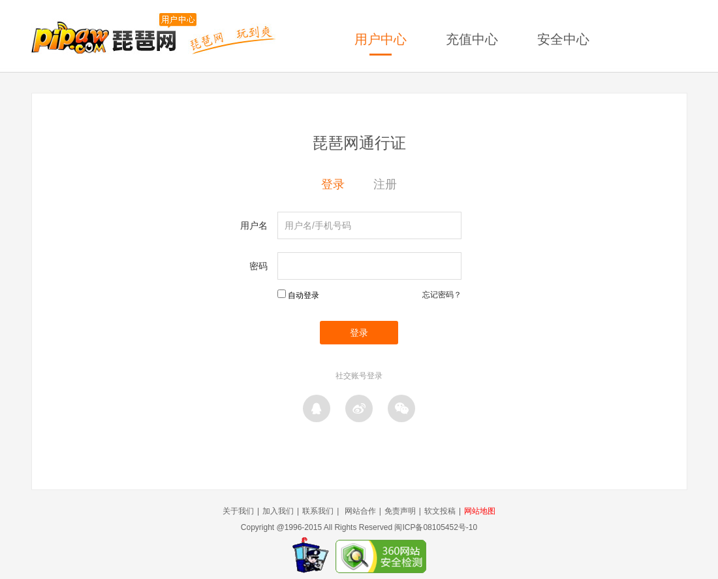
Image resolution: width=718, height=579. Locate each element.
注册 (385, 184)
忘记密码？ (441, 294)
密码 (258, 266)
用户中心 (380, 39)
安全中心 (563, 39)
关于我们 (238, 511)
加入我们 (278, 511)
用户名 (254, 225)
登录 (333, 184)
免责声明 (400, 511)
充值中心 (472, 39)
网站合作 (360, 511)
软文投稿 (440, 511)
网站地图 (479, 511)
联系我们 (318, 511)
